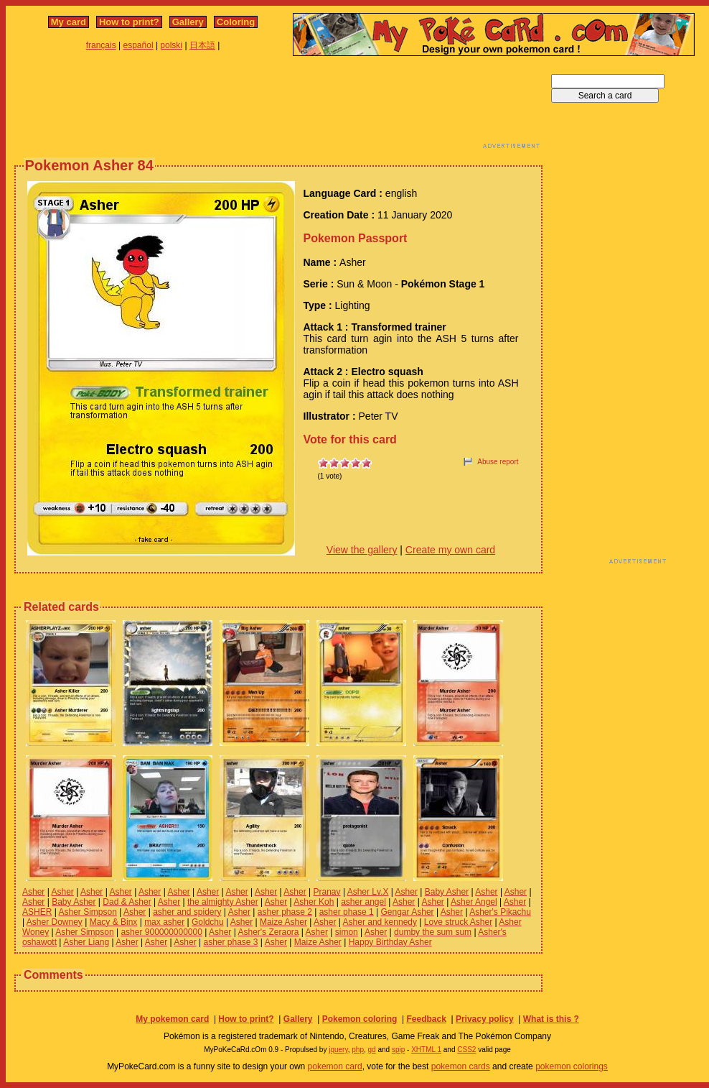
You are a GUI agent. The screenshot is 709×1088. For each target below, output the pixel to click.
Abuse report (497, 462)
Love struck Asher (458, 922)
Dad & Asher (127, 902)
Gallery (188, 22)
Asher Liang (86, 942)
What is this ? (551, 1019)
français (101, 45)
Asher (33, 892)
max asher (164, 922)
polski (171, 45)
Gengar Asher (407, 912)
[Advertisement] (278, 106)
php (358, 1050)
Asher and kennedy (380, 922)
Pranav (327, 892)
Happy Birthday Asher (390, 942)
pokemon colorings (571, 1066)
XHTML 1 (426, 1050)
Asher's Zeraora (268, 932)
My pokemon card (172, 1019)
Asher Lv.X (368, 892)
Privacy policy (485, 1019)
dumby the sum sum (432, 932)
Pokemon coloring (360, 1019)
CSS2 (466, 1050)
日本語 (202, 45)
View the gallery (362, 549)
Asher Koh (314, 902)
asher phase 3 (230, 942)
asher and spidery (187, 912)
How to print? (129, 22)
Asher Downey (55, 922)
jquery (338, 1050)
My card (68, 22)
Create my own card (450, 549)
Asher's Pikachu (500, 912)
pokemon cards (460, 1066)
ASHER (37, 912)
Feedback (426, 1019)
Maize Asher (283, 922)
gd (372, 1050)
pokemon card (335, 1066)
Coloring (236, 22)
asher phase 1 (346, 912)
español (138, 45)
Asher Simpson (87, 912)
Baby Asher (447, 892)
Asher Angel (474, 902)
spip (398, 1050)
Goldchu (208, 922)
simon (346, 932)
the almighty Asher (222, 902)
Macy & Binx (114, 922)
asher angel (363, 902)
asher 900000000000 (161, 932)
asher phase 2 (285, 912)
